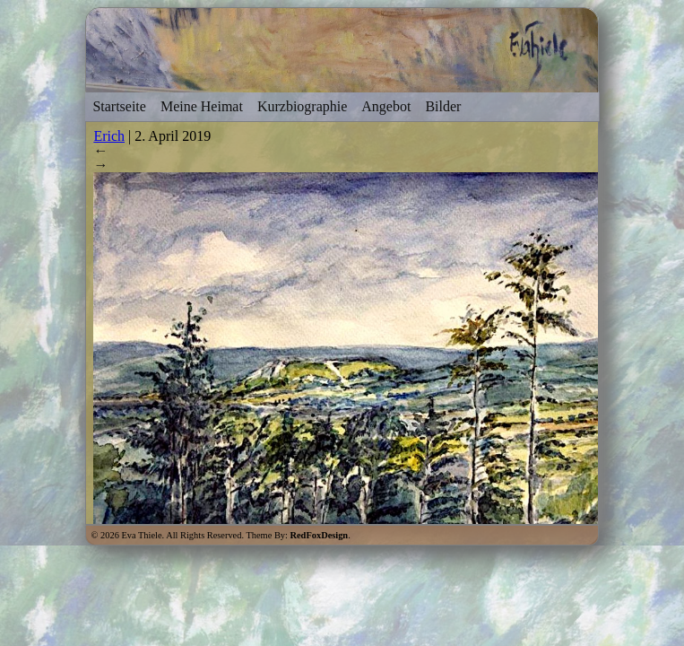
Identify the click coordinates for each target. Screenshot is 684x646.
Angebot (386, 106)
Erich (109, 136)
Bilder (443, 106)
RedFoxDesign (319, 535)
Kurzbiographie (302, 106)
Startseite (119, 106)
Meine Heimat (201, 106)
